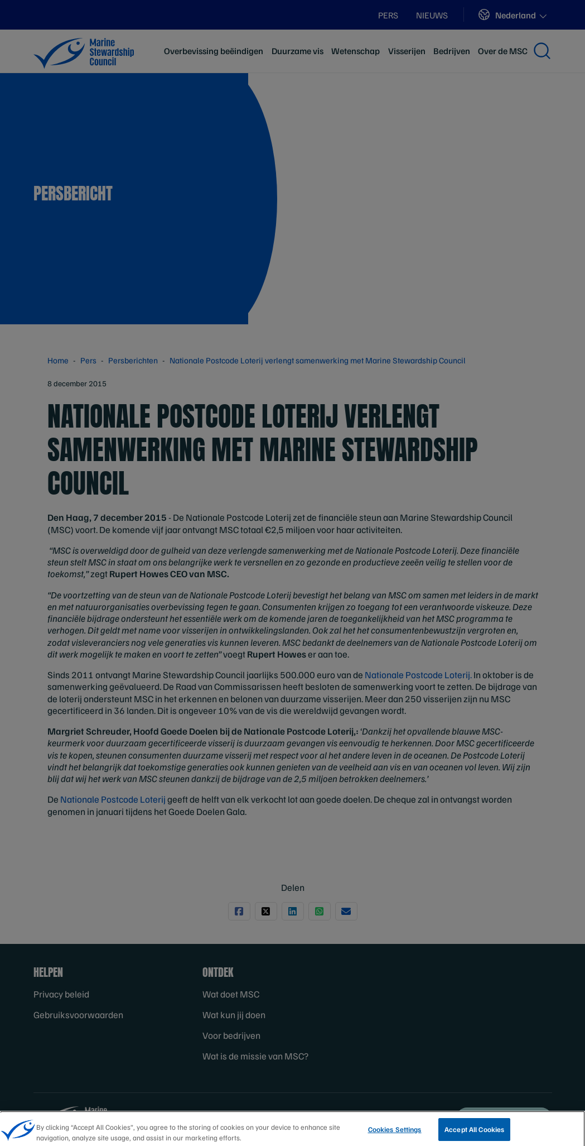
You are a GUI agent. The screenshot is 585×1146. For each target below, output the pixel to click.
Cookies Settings (395, 1134)
